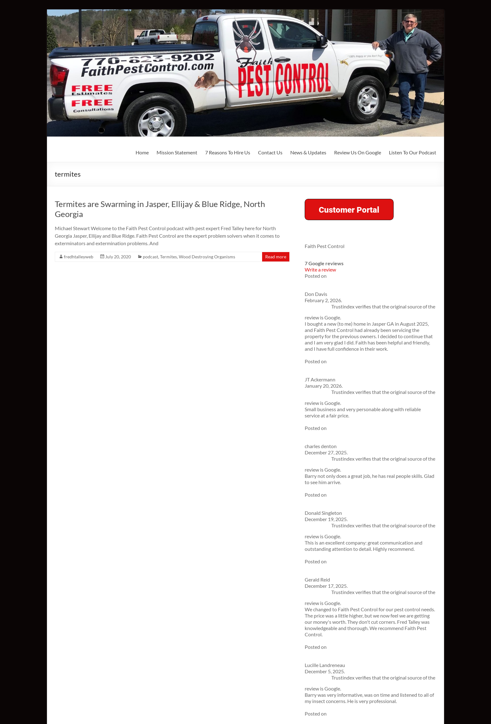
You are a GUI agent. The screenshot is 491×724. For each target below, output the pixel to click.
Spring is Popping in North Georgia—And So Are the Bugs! (367, 387)
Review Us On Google (357, 152)
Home (142, 152)
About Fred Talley (330, 499)
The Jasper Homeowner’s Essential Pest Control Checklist (367, 376)
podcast (150, 256)
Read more (275, 256)
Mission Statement (177, 152)
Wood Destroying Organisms (207, 256)
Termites (168, 256)
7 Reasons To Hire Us (227, 152)
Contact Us (270, 152)
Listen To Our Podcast (412, 152)
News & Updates (308, 152)
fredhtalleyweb (78, 256)
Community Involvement (338, 510)
